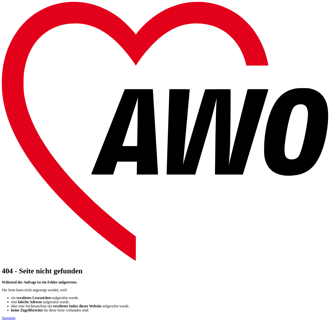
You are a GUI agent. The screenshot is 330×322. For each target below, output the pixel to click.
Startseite (9, 318)
